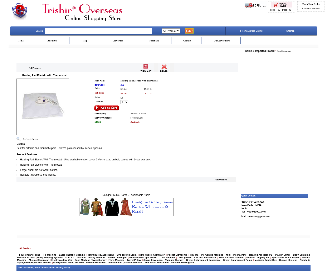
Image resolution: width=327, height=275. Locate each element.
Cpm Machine (167, 257)
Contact (187, 40)
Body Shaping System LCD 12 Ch (55, 257)
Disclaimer (28, 267)
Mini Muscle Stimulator (152, 255)
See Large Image (30, 139)
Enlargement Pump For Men (68, 262)
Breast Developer (117, 257)
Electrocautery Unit (61, 260)
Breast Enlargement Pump (237, 260)
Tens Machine (116, 260)
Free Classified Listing (251, 31)
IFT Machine (49, 255)
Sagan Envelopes (153, 260)
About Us (52, 40)
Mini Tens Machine (236, 255)
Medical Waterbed (96, 262)
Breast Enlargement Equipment (203, 260)
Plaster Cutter (282, 255)
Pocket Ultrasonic (177, 255)
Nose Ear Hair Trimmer (231, 257)
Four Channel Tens (29, 255)
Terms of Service (42, 267)
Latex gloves (184, 257)
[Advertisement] (274, 129)
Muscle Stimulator (39, 260)
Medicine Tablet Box (265, 260)
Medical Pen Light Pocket (143, 257)
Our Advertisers (222, 40)
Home (21, 40)
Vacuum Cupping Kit (257, 257)
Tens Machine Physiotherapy (91, 260)
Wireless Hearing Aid (182, 262)
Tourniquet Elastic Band (101, 255)
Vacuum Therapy (174, 260)
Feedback (154, 40)
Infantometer (115, 262)
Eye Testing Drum (127, 255)
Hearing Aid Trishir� (260, 255)
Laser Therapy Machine (72, 255)
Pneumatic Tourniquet (157, 262)
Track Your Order (311, 4)
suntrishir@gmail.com (258, 216)
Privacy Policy (63, 267)
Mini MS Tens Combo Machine (206, 255)
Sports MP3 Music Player (285, 257)
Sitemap (290, 31)
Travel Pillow (134, 260)
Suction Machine (133, 262)
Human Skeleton (288, 260)
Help (85, 40)
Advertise (118, 40)
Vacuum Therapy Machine (91, 257)
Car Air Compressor (205, 257)
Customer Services (311, 8)
